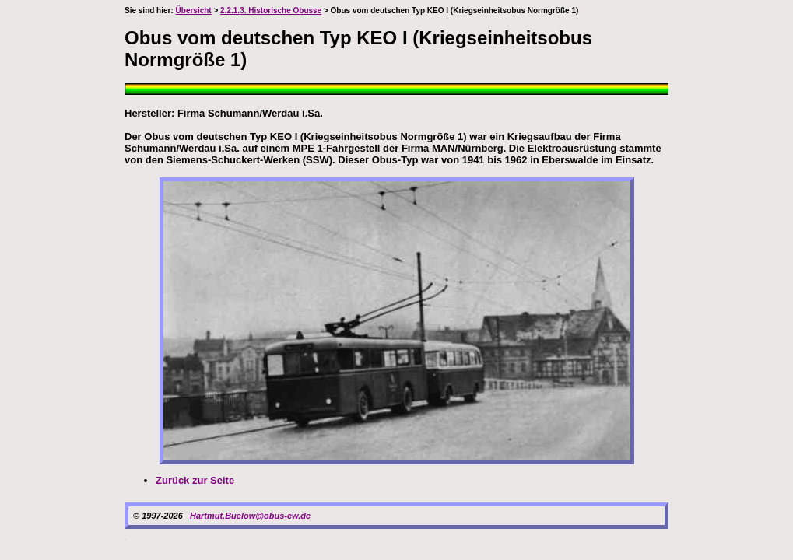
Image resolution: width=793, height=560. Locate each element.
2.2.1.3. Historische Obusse (270, 10)
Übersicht (194, 10)
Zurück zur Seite (195, 480)
